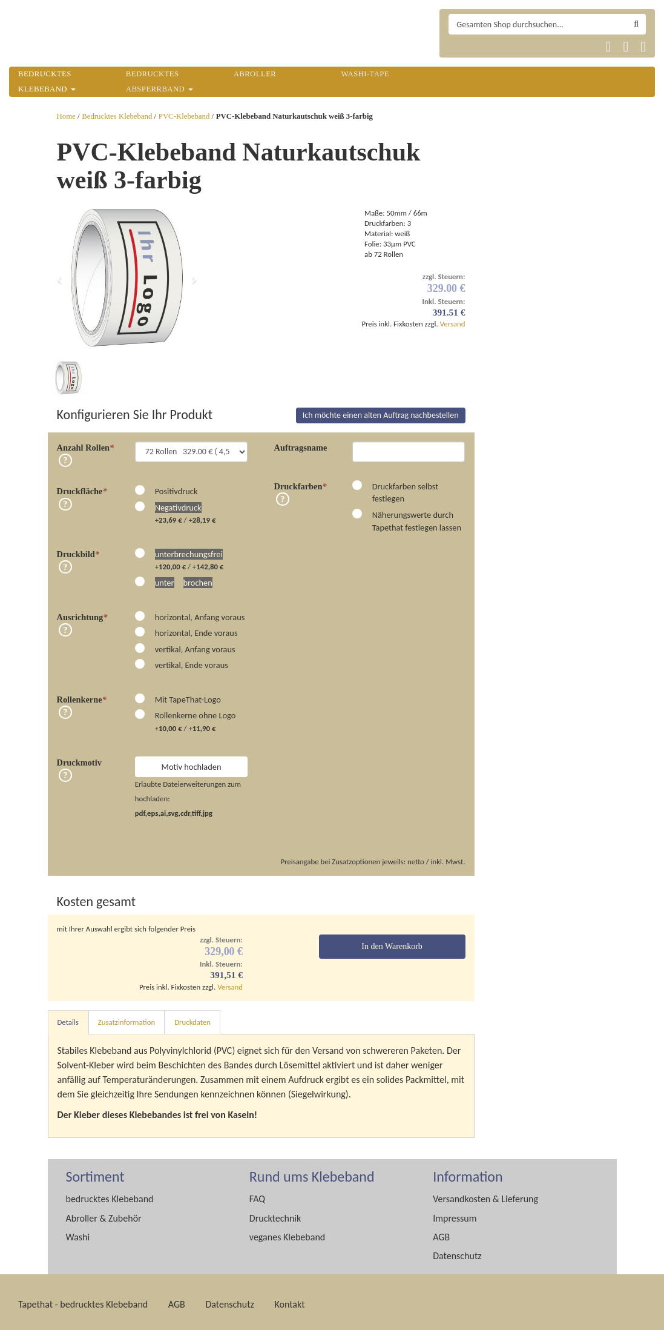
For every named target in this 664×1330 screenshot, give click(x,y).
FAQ (257, 1194)
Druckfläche (82, 486)
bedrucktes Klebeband (110, 1194)
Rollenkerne (82, 695)
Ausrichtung (82, 612)
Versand (452, 323)
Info (65, 455)
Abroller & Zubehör (104, 1213)
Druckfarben (300, 481)
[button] (59, 278)
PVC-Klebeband (184, 116)
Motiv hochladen (192, 761)
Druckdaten (192, 1017)
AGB (441, 1232)
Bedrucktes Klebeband (117, 116)
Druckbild (78, 549)
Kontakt (289, 1299)
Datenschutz (457, 1251)
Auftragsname (300, 443)
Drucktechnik (275, 1213)
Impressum (454, 1213)
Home (66, 116)
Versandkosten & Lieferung (485, 1194)
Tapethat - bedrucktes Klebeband (83, 1299)
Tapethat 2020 (461, 46)
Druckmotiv (79, 758)
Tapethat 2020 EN (490, 46)
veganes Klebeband (287, 1232)
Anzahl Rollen (85, 443)
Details (68, 1017)
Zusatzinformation (126, 1017)
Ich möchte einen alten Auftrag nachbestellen (381, 410)
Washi (78, 1232)
